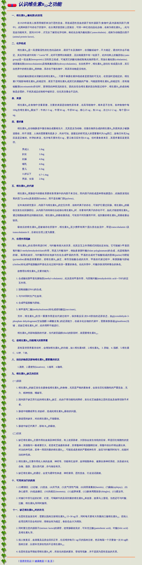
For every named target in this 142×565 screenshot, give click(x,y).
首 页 (50, 561)
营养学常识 (25, 561)
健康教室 (39, 561)
